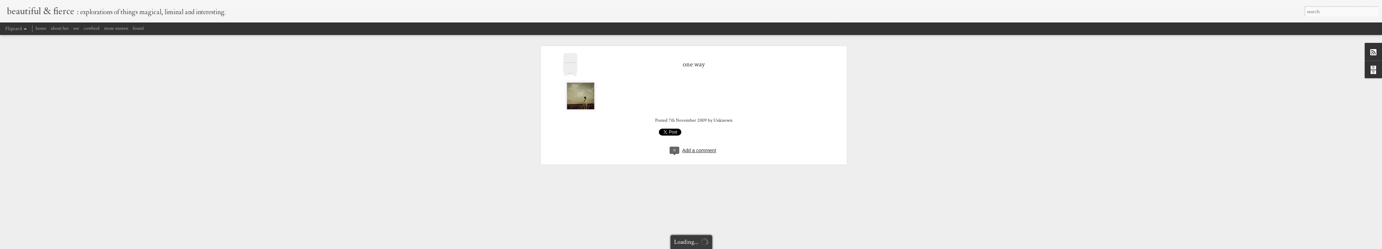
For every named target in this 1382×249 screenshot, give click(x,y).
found (138, 28)
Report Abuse (788, 244)
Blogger (770, 244)
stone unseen (116, 28)
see (76, 28)
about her (60, 28)
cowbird (92, 28)
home (41, 28)
